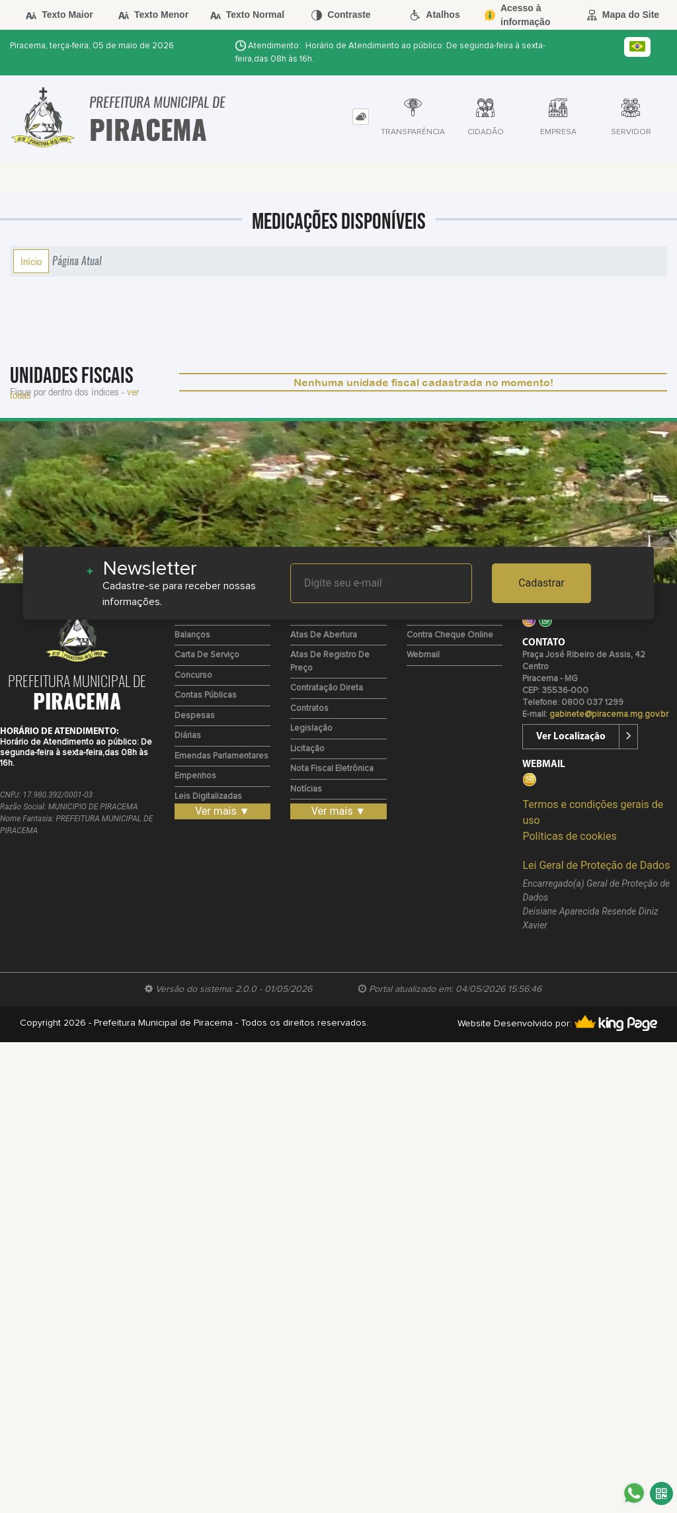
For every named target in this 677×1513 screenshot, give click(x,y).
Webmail (423, 655)
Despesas (195, 716)
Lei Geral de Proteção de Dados (596, 865)
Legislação (311, 728)
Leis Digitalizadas (208, 796)
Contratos (309, 708)
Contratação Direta (326, 688)
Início (31, 261)
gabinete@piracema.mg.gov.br (608, 714)
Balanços (192, 635)
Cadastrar (541, 583)
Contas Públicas (206, 695)
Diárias (188, 735)
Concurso (193, 675)
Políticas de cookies (569, 836)
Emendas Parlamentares (221, 756)
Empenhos (195, 776)
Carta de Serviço (207, 655)
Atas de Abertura (323, 635)
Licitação (307, 749)
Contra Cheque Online (450, 635)
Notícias (306, 789)
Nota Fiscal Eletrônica (332, 768)
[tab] (360, 116)
